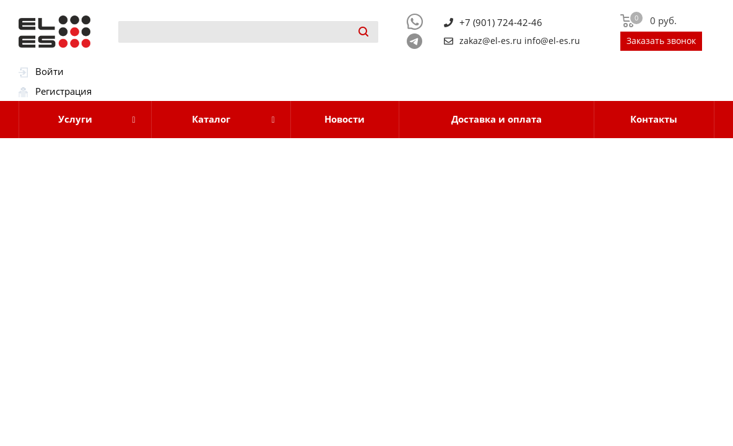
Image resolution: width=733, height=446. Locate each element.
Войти (49, 71)
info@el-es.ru (552, 40)
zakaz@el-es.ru (490, 40)
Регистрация (63, 91)
